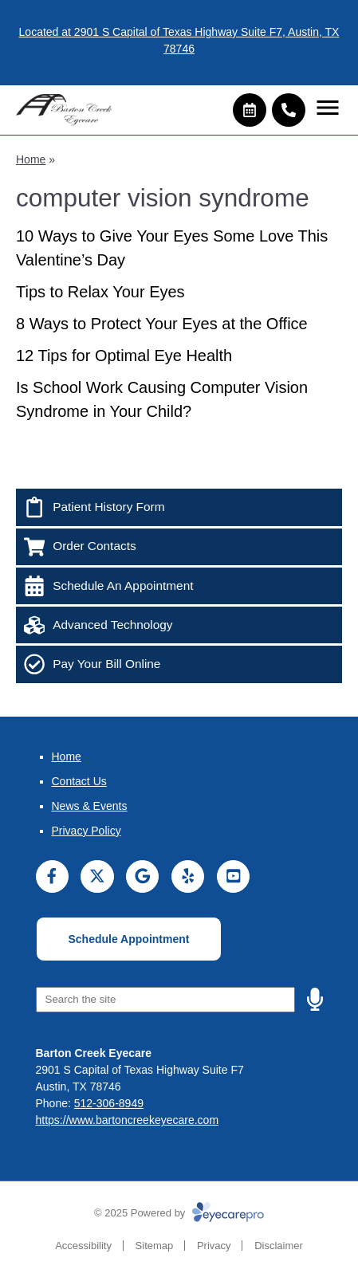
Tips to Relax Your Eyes (100, 292)
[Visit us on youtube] (233, 876)
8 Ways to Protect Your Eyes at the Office (162, 323)
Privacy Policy (86, 830)
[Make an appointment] (249, 110)
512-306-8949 (109, 1103)
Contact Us (79, 781)
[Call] (288, 110)
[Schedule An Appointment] (179, 586)
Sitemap (155, 1246)
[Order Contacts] (179, 547)
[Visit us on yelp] (187, 876)
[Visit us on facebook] (52, 876)
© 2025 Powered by (179, 1213)
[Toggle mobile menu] (327, 107)
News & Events (90, 806)
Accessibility (83, 1246)
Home (30, 159)
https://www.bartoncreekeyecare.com (127, 1120)
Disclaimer (278, 1246)
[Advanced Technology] (179, 625)
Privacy (214, 1246)
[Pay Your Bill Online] (179, 664)
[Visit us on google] (142, 876)
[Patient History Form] (179, 507)
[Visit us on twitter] (97, 876)
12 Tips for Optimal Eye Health (124, 355)
